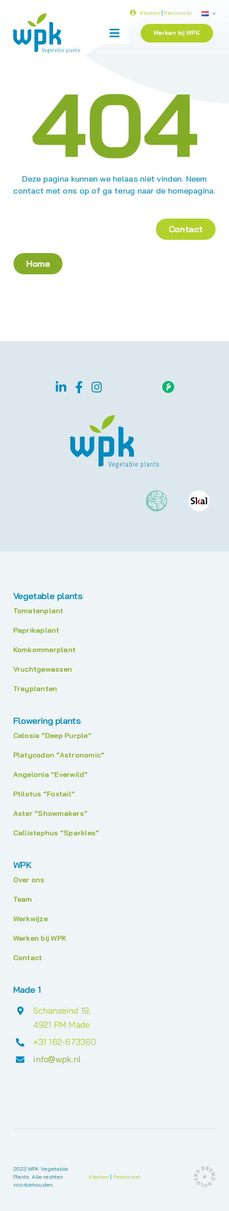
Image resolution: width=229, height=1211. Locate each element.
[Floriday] (168, 384)
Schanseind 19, (62, 1010)
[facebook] (79, 387)
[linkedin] (61, 387)
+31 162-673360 (64, 1042)
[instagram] (97, 387)
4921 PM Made (61, 1024)
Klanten (150, 14)
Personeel (177, 14)
